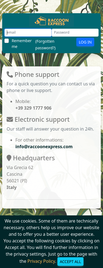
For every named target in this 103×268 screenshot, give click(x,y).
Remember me (22, 43)
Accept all (70, 261)
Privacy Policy (41, 261)
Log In (85, 42)
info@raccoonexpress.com (44, 147)
